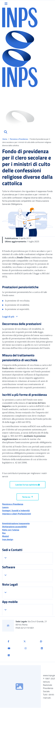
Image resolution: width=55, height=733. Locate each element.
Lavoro (5, 507)
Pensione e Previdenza (19, 139)
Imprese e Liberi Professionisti (16, 513)
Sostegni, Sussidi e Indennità (16, 510)
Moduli (5, 536)
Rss (4, 533)
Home (5, 139)
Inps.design (7, 539)
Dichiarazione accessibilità (14, 526)
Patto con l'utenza (10, 529)
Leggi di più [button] (8, 316)
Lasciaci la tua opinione (27, 484)
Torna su (27, 496)
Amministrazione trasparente (16, 523)
